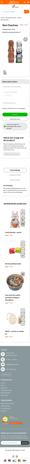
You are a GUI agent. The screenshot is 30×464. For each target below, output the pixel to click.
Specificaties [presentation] (15, 180)
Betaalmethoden (5, 393)
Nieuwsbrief (4, 388)
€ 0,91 (9, 235)
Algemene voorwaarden (7, 403)
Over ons (3, 385)
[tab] (15, 170)
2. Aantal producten (9, 103)
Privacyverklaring (5, 408)
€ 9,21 (9, 303)
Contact (3, 383)
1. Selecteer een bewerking (11, 87)
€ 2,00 (9, 267)
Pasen (19, 17)
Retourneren (4, 395)
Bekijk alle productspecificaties (11, 32)
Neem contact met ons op (12, 154)
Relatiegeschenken (11, 17)
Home (2, 17)
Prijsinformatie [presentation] (15, 175)
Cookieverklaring (5, 406)
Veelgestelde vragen (6, 390)
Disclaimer (4, 411)
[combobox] (12, 11)
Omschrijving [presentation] (15, 170)
